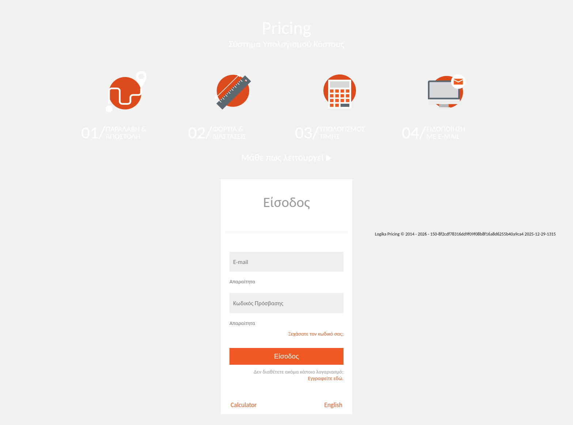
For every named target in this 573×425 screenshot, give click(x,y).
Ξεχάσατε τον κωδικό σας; (316, 333)
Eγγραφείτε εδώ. (326, 378)
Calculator (244, 405)
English (333, 405)
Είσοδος (286, 356)
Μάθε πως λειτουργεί (286, 157)
